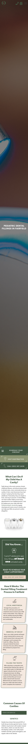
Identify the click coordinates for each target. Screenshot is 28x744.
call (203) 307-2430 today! (14, 577)
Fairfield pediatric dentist (8, 505)
